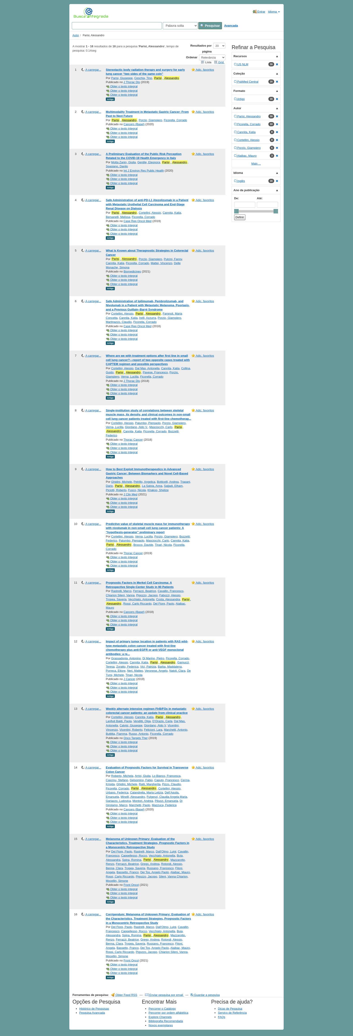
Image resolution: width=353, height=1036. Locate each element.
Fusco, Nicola (137, 490)
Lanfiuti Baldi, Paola (119, 721)
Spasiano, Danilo (117, 166)
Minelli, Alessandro (133, 796)
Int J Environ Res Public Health (144, 170)
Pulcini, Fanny (173, 259)
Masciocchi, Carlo (160, 427)
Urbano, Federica (117, 792)
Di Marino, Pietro (153, 658)
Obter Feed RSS (124, 995)
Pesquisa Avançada (92, 1012)
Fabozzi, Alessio (170, 595)
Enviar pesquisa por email (164, 995)
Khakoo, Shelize (158, 490)
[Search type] (180, 25)
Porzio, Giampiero (150, 120)
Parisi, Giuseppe (122, 78)
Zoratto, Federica (127, 666)
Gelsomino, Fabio (141, 780)
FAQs (221, 1017)
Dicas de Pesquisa (230, 1008)
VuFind (80, 12)
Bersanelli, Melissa (118, 217)
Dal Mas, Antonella (147, 368)
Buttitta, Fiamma (116, 733)
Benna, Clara (114, 868)
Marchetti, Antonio (175, 729)
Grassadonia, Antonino (126, 658)
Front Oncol (131, 884)
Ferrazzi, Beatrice (144, 591)
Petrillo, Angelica (144, 481)
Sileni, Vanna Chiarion (173, 876)
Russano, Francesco (160, 868)
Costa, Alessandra (168, 599)
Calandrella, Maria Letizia (146, 792)
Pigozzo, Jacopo (147, 595)
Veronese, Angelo (156, 670)
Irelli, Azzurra (147, 318)
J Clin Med (130, 494)
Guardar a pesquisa (205, 995)
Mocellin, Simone (117, 880)
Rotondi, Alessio (171, 864)
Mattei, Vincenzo (161, 263)
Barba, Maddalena (170, 666)
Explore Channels (160, 1017)
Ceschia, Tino (143, 78)
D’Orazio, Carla (162, 721)
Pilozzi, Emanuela (166, 801)
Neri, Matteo (135, 670)
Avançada (231, 25)
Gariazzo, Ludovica (118, 801)
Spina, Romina (131, 859)
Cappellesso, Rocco (134, 855)
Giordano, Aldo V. (136, 427)
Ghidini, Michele (121, 481)
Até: (259, 198)
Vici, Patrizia (148, 666)
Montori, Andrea (143, 801)
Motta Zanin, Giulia (123, 162)
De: (236, 198)
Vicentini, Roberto (130, 729)
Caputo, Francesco (166, 780)
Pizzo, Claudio (171, 784)
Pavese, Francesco (155, 372)
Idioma (274, 11)
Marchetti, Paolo (139, 805)
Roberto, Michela (122, 776)
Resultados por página (201, 48)
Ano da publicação (246, 190)
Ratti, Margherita (150, 784)
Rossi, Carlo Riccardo (137, 603)
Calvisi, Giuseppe (131, 725)
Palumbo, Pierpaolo (148, 423)
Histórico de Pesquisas (94, 1008)
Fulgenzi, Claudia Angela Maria (167, 796)
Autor (75, 35)
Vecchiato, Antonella (141, 599)
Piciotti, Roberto (116, 490)
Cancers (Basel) (134, 124)
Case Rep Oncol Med (138, 221)
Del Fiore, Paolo (163, 603)
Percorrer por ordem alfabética (168, 1012)
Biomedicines (132, 271)
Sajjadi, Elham (173, 485)
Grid (219, 62)
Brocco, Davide (143, 544)
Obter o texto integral (122, 86)
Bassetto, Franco (128, 872)
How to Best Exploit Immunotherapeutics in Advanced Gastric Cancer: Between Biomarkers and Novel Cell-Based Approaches (147, 473)
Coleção (239, 73)
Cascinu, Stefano (117, 780)
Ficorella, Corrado (175, 120)
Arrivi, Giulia (143, 776)
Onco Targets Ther (136, 738)
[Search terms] (117, 25)
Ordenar (191, 57)
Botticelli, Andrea (168, 481)
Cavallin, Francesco (170, 591)
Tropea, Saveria (116, 599)
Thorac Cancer (133, 439)
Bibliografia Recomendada (166, 1021)
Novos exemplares (161, 1025)
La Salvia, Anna (152, 485)
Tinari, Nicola (163, 544)
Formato (239, 91)
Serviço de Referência (232, 1012)
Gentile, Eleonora (148, 162)
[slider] (236, 211)
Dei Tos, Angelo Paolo (154, 872)
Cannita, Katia (172, 212)
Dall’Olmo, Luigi (166, 851)
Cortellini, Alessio (150, 212)
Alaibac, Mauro (180, 872)
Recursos (240, 56)
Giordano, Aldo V (155, 725)
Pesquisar (210, 25)
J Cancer (129, 679)
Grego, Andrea (150, 864)
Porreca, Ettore (115, 670)
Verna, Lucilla (129, 376)
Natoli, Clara (177, 670)
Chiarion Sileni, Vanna (120, 595)
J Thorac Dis (132, 82)
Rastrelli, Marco (121, 591)
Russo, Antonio (138, 733)
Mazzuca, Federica (164, 805)
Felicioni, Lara (153, 729)
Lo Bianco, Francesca (166, 776)
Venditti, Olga (142, 721)
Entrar (259, 11)
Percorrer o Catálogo (162, 1008)
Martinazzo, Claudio (119, 322)
